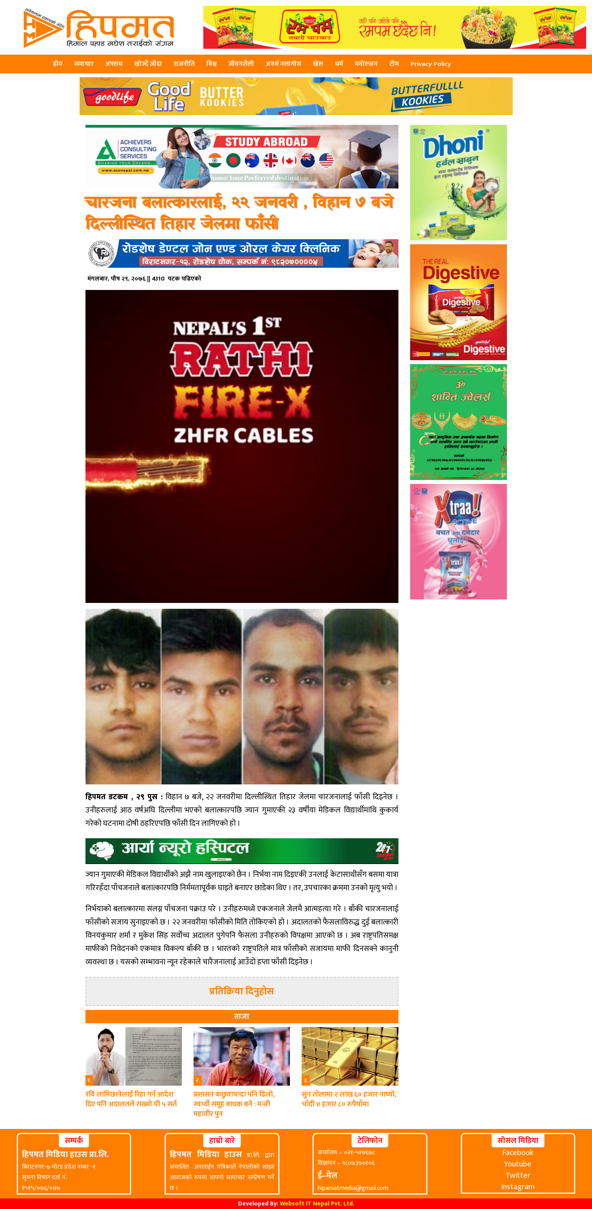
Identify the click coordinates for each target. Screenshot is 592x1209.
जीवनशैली (241, 64)
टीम (394, 64)
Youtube (518, 1164)
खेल (318, 64)
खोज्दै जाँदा (148, 64)
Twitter (517, 1175)
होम (57, 64)
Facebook (517, 1152)
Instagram (518, 1186)
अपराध (114, 64)
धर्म (339, 64)
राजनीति (184, 64)
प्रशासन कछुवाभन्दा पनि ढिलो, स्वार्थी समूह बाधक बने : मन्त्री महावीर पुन (234, 1104)
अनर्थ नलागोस (283, 64)
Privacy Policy (431, 64)
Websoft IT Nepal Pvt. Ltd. (317, 1203)
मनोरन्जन (366, 64)
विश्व (211, 64)
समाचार (84, 64)
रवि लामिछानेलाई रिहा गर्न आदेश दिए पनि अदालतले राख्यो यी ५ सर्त (131, 1099)
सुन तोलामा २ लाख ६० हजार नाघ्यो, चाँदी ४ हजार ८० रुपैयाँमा (349, 1099)
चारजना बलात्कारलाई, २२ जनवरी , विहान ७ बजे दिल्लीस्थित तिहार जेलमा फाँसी (239, 213)
